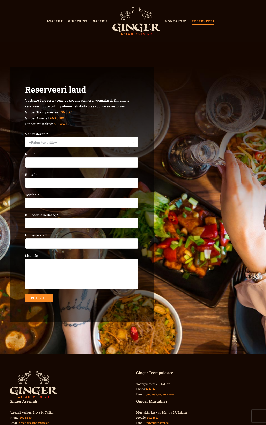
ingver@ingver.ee (157, 423)
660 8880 (57, 118)
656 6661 (66, 112)
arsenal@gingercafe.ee (34, 423)
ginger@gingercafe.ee (160, 394)
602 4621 (60, 124)
